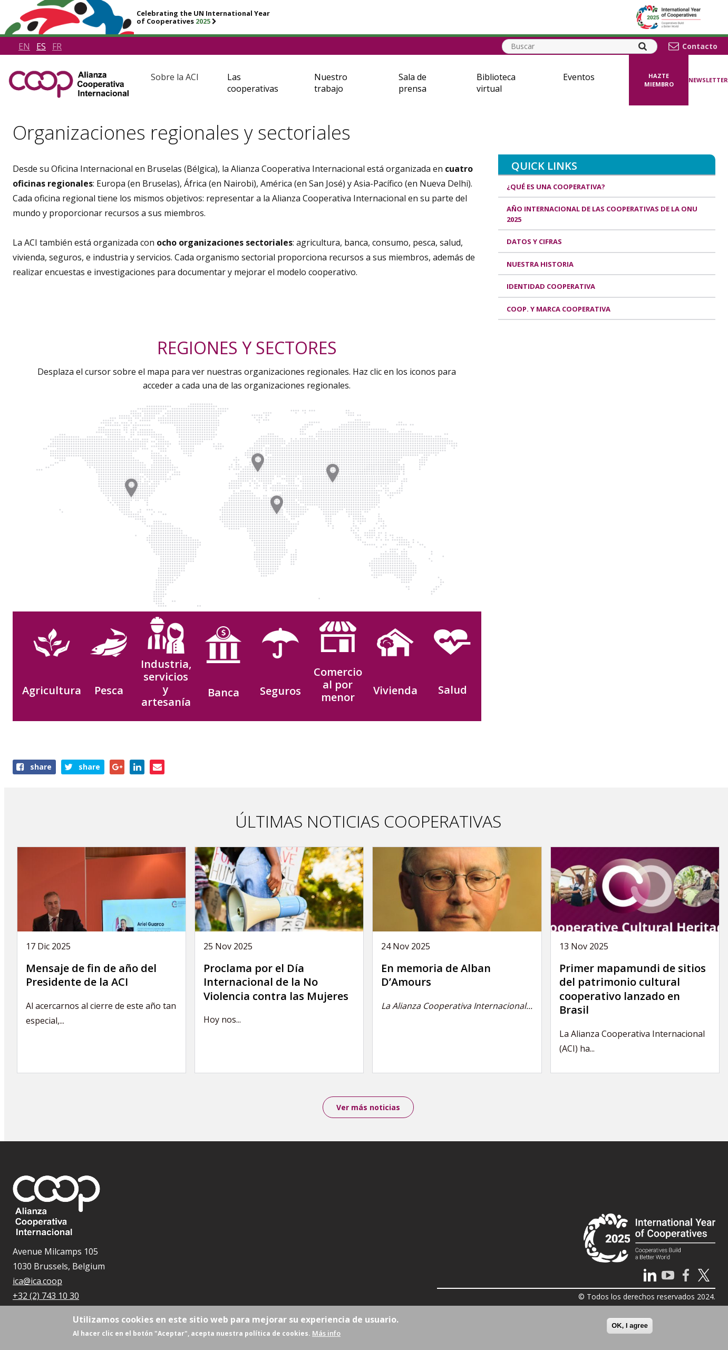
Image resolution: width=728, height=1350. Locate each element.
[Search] (642, 46)
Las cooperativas (252, 82)
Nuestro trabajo (330, 82)
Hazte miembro (659, 80)
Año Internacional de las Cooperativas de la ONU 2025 (602, 214)
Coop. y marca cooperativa (558, 309)
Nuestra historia (540, 264)
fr (57, 46)
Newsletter (708, 80)
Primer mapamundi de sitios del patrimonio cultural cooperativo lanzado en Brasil (632, 989)
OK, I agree (629, 1325)
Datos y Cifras (534, 241)
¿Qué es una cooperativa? (556, 186)
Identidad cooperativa (551, 286)
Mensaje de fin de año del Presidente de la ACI (91, 975)
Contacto (699, 46)
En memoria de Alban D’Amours (436, 975)
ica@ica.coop (37, 1282)
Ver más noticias (368, 1108)
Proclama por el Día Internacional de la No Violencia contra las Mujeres (275, 982)
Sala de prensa (412, 82)
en (24, 46)
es (41, 46)
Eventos (579, 77)
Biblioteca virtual (496, 82)
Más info (326, 1333)
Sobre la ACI (175, 77)
